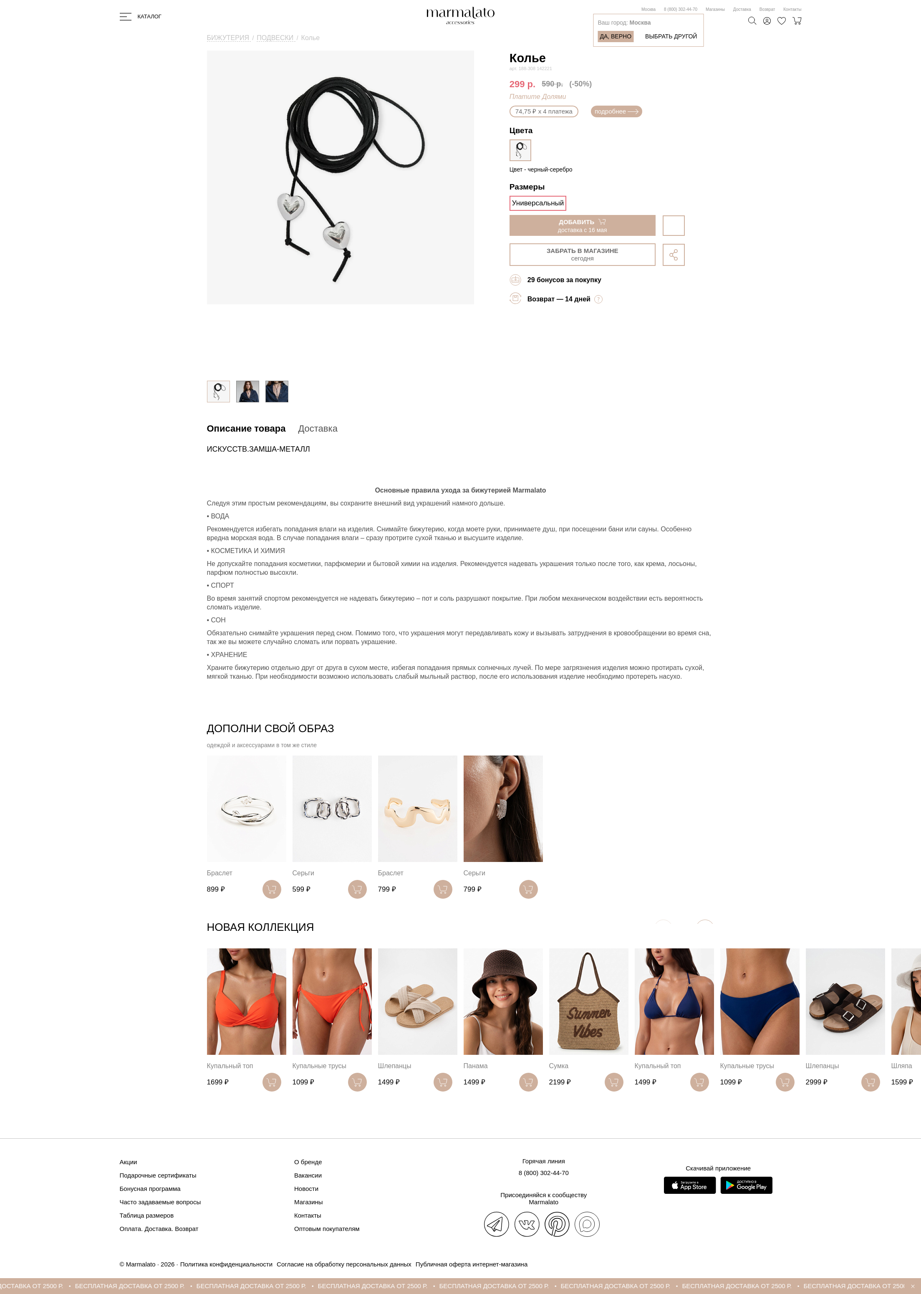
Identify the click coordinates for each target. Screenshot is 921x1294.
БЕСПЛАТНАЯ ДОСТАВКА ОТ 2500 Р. (145, 1285)
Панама (476, 1065)
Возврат (767, 9)
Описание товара (246, 428)
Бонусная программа (150, 1188)
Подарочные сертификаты (158, 1175)
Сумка (559, 1065)
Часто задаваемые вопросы (160, 1202)
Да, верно (615, 36)
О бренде (308, 1161)
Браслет (219, 873)
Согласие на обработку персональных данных (344, 1264)
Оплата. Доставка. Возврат (159, 1228)
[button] (705, 929)
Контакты (792, 9)
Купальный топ (230, 1065)
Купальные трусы (320, 1065)
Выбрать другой (671, 36)
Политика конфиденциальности (226, 1264)
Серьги (303, 873)
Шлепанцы (394, 1065)
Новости (306, 1188)
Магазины (715, 9)
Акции (128, 1161)
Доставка (742, 9)
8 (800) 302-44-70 (680, 9)
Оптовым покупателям (327, 1228)
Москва (648, 9)
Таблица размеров (147, 1215)
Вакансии (308, 1175)
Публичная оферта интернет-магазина (471, 1264)
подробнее (616, 111)
